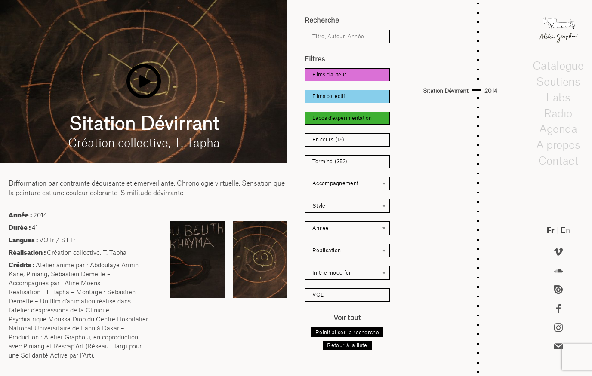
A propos (558, 144)
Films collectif (328, 96)
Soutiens (558, 81)
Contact (558, 160)
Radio (558, 112)
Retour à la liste (347, 345)
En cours (328, 140)
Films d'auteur (329, 74)
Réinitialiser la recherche (347, 332)
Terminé (329, 161)
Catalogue (558, 65)
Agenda (558, 128)
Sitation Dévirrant (446, 90)
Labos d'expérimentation (342, 118)
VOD (318, 294)
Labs (558, 97)
